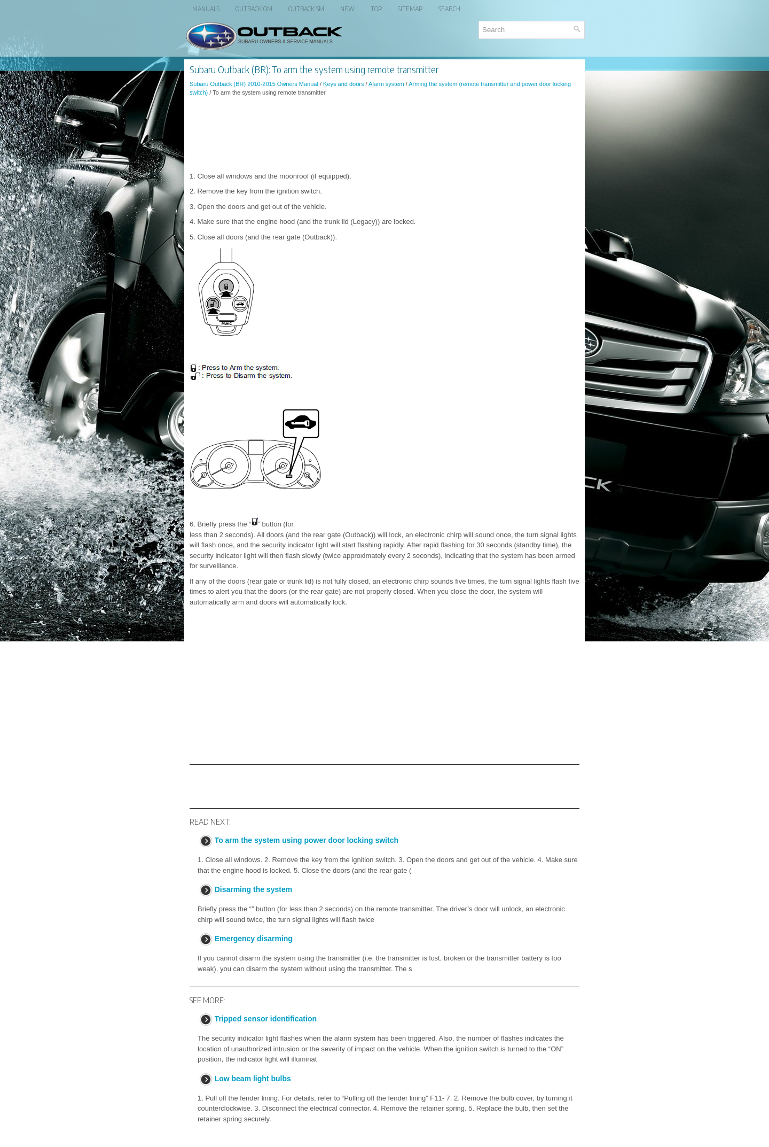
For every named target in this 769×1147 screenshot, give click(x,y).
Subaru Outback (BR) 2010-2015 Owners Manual (254, 84)
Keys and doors (343, 84)
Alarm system (386, 84)
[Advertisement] (384, 134)
